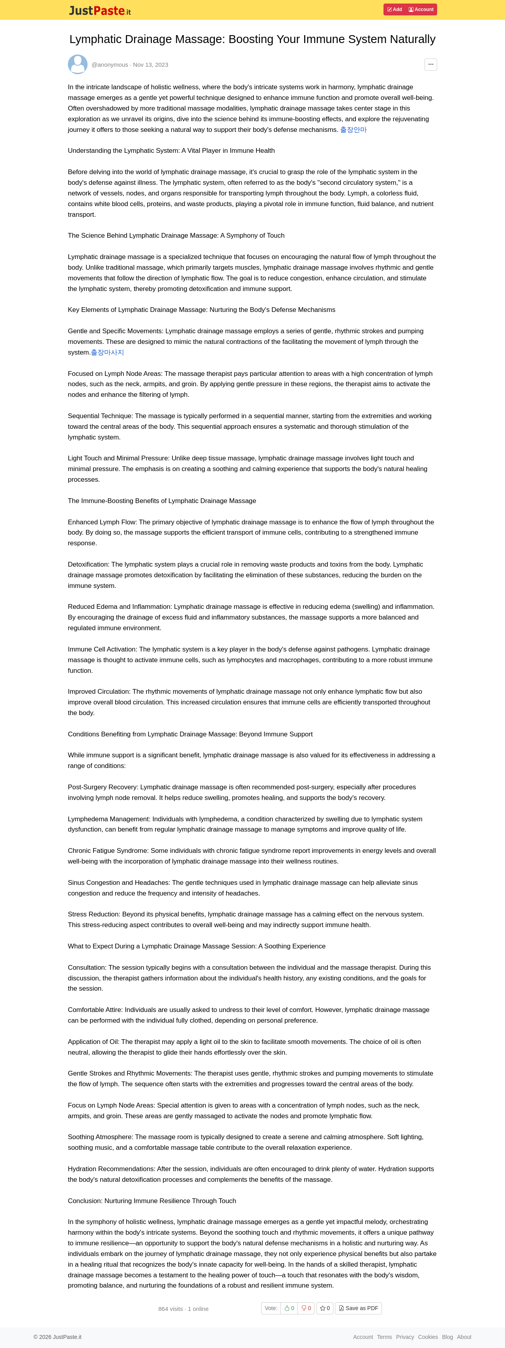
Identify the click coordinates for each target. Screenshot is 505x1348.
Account (421, 9)
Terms (384, 1337)
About (464, 1337)
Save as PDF (358, 1308)
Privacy (405, 1337)
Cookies (428, 1337)
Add (394, 9)
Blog (447, 1337)
